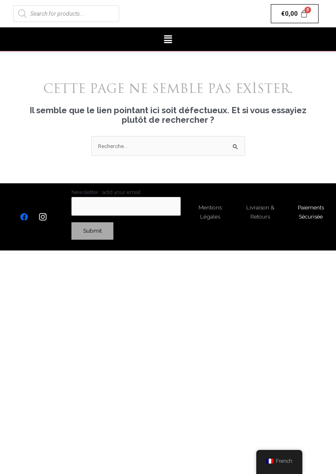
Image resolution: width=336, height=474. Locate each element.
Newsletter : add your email (126, 202)
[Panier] (295, 13)
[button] (168, 39)
